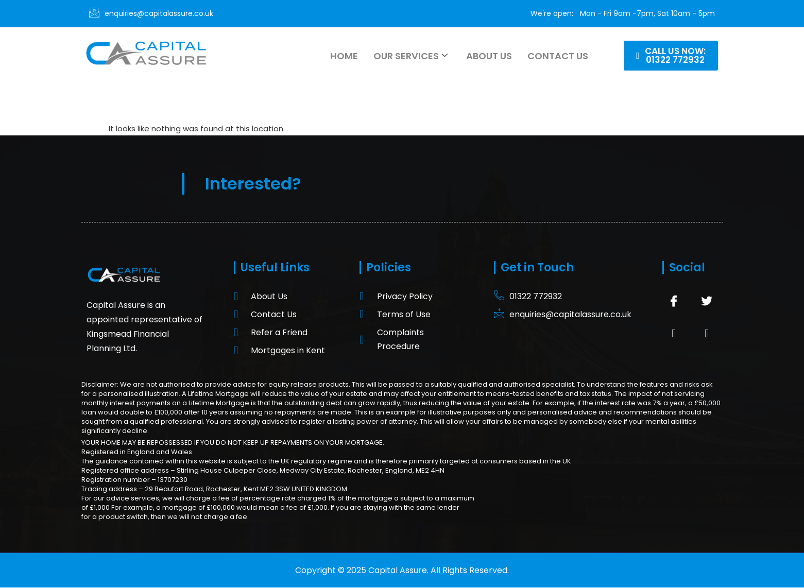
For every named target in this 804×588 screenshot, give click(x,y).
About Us (489, 55)
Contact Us (557, 55)
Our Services (410, 56)
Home (344, 55)
